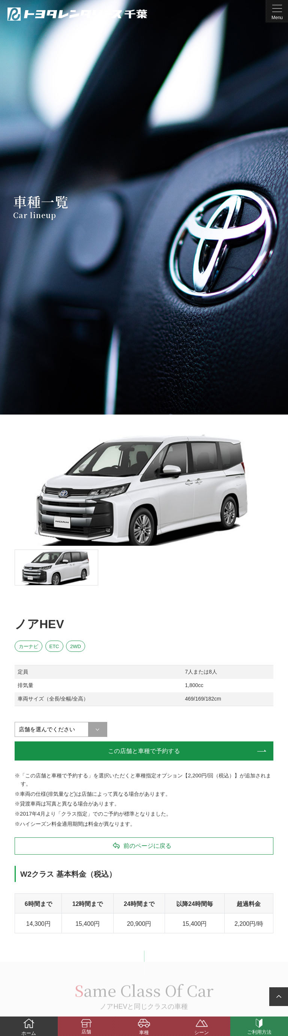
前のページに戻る (147, 846)
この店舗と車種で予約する (144, 751)
